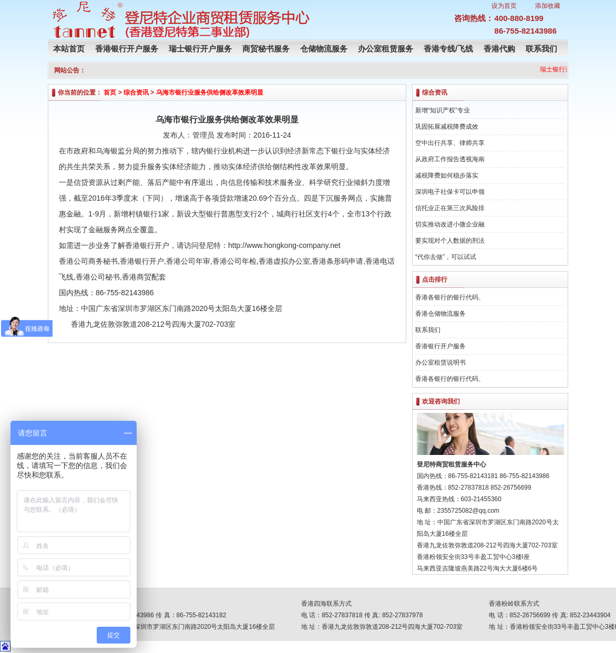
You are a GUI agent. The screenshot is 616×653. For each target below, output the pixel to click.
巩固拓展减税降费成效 (446, 126)
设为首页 (504, 5)
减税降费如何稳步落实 (446, 175)
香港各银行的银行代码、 (450, 297)
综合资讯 (136, 92)
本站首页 (69, 48)
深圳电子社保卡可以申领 (450, 191)
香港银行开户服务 (126, 48)
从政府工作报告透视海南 (450, 159)
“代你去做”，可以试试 (445, 257)
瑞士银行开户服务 (200, 48)
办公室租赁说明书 (440, 362)
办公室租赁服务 (385, 48)
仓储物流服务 (323, 48)
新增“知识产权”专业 (442, 110)
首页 (110, 92)
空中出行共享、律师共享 (450, 143)
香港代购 (499, 48)
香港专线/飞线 (448, 48)
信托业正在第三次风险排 (450, 208)
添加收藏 (547, 5)
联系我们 (541, 48)
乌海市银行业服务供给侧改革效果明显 (209, 92)
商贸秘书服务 (266, 48)
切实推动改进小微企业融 (450, 224)
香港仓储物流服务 (440, 313)
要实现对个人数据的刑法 (450, 240)
